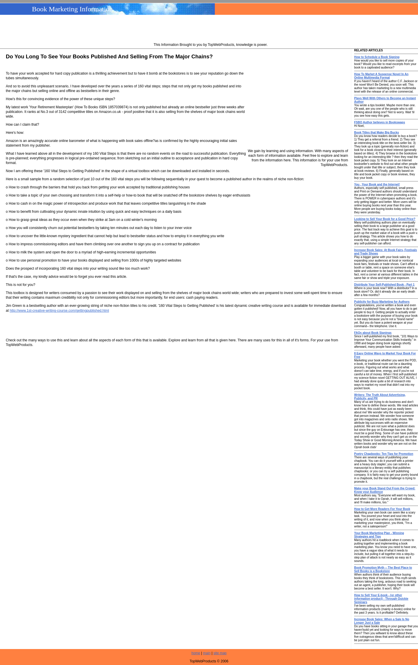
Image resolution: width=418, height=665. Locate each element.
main (206, 653)
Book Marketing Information (72, 9)
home (196, 653)
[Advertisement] (210, 29)
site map (219, 653)
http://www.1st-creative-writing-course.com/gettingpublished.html (59, 311)
